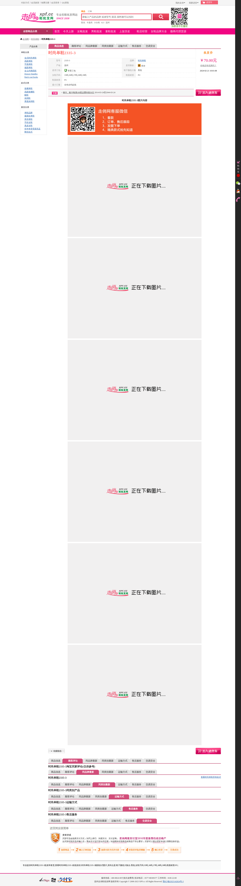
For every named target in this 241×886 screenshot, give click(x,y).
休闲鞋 (27, 98)
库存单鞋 (28, 119)
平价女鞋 (28, 122)
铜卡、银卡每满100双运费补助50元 (78, 92)
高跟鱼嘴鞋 (29, 92)
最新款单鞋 (29, 116)
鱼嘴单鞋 (28, 88)
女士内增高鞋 (30, 71)
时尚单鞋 (35, 39)
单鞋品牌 (28, 113)
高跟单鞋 (28, 61)
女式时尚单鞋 (30, 58)
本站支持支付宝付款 (65, 880)
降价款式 (28, 132)
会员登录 (55, 3)
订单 (90, 11)
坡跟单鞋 (28, 67)
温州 (108, 22)
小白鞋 (97, 22)
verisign (44, 879)
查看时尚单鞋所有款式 (211, 777)
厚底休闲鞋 (29, 101)
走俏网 (26, 39)
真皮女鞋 (28, 125)
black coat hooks (31, 77)
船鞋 (26, 95)
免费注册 (45, 3)
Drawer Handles (30, 74)
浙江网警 (53, 879)
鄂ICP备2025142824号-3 (173, 881)
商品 (83, 11)
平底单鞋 (28, 64)
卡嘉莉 (90, 22)
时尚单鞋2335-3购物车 (208, 92)
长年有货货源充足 (32, 129)
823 (102, 22)
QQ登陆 (65, 3)
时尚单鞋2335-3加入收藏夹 (56, 751)
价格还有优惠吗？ (208, 65)
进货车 (209, 2)
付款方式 (25, 3)
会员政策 (35, 3)
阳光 (83, 22)
